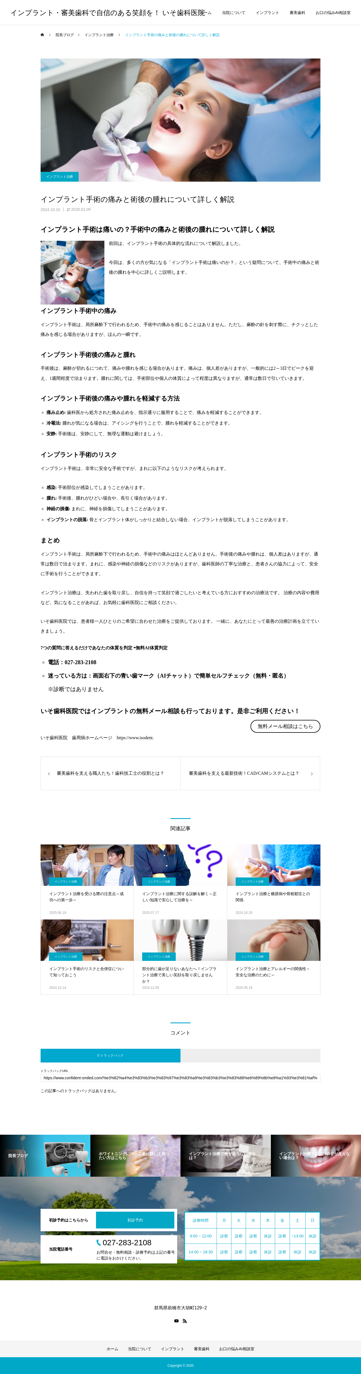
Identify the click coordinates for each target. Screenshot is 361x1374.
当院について (233, 12)
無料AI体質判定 (152, 647)
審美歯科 (297, 12)
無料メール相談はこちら (285, 726)
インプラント (267, 12)
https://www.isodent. (135, 737)
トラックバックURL (54, 1071)
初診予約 (135, 1220)
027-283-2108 (80, 662)
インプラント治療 (59, 177)
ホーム (206, 12)
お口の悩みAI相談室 (333, 12)
